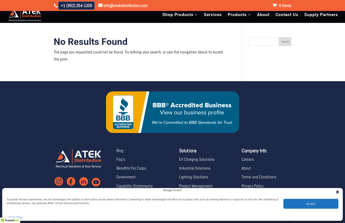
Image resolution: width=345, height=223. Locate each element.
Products (237, 15)
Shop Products (177, 15)
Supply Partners (321, 15)
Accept (310, 203)
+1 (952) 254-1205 (76, 5)
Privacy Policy (15, 217)
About (263, 15)
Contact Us (286, 15)
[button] (336, 190)
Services (213, 15)
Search (285, 42)
